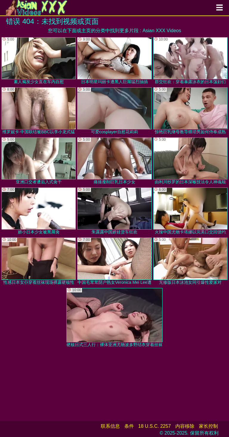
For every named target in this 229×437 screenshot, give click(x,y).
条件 (129, 426)
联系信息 (110, 426)
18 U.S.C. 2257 (154, 426)
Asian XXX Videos (162, 30)
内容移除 (184, 426)
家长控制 (208, 426)
